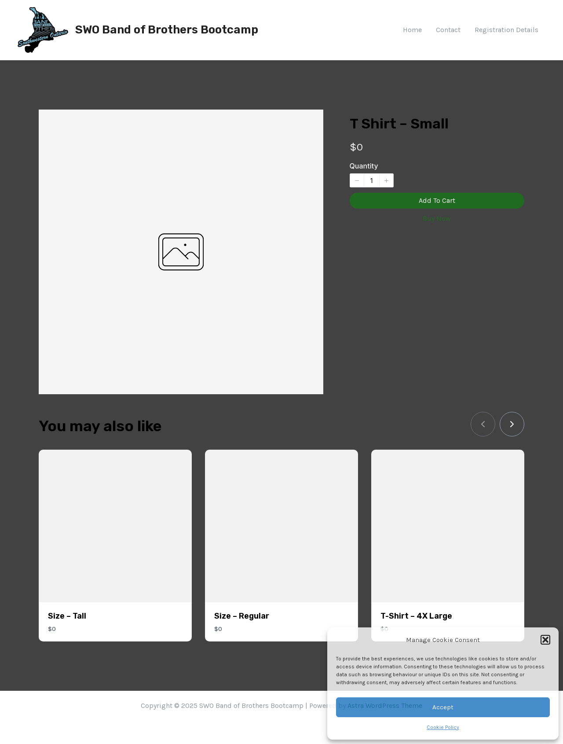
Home (412, 30)
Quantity (364, 165)
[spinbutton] (371, 180)
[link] (512, 424)
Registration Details (506, 30)
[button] (545, 639)
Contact (448, 30)
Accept (442, 707)
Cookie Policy (443, 727)
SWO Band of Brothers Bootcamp (166, 30)
